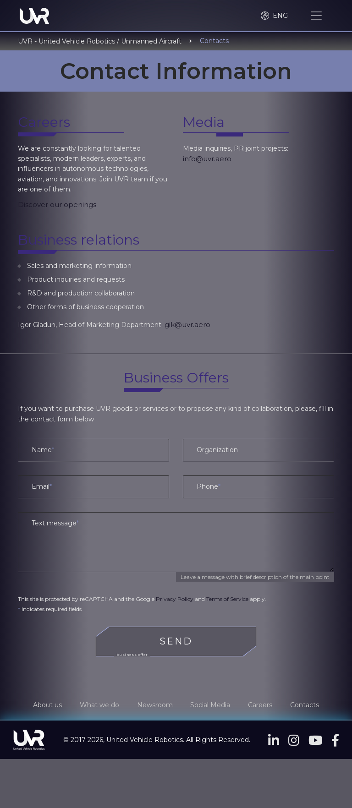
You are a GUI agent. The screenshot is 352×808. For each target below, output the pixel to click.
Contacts (310, 706)
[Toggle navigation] (316, 16)
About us (41, 706)
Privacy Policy (174, 599)
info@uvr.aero (207, 159)
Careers (264, 706)
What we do (96, 706)
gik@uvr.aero (187, 326)
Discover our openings (57, 205)
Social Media (211, 706)
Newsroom (153, 706)
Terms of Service (227, 599)
